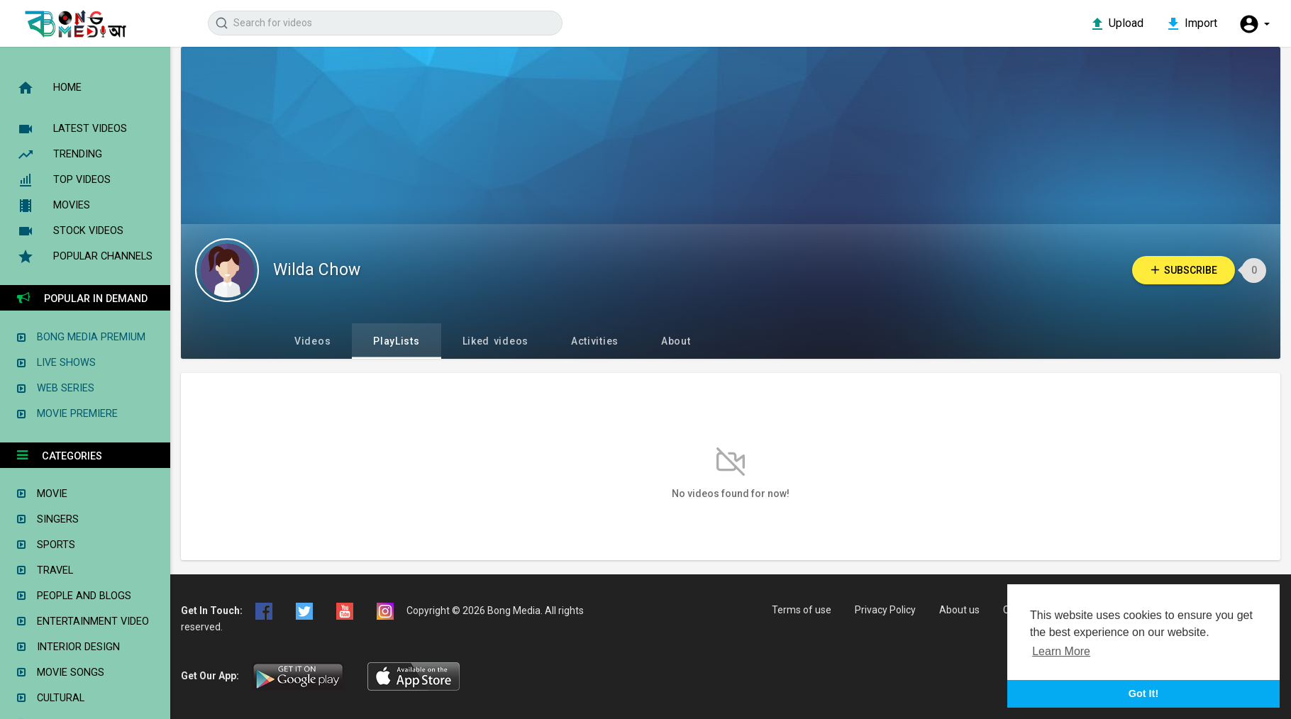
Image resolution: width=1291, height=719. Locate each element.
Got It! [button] (1143, 693)
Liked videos (495, 341)
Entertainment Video (83, 622)
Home (49, 87)
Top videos (64, 180)
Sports (46, 545)
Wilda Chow (316, 269)
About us (959, 609)
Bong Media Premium (81, 337)
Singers (48, 520)
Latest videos (72, 129)
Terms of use (801, 609)
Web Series (55, 388)
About (676, 341)
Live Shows (56, 363)
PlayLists (396, 341)
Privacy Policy (885, 609)
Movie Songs (60, 673)
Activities (595, 341)
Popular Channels (85, 256)
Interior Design (68, 647)
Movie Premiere (67, 414)
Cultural (50, 698)
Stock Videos (70, 231)
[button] (1254, 24)
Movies (53, 205)
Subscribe (1183, 270)
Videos (312, 341)
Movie (42, 494)
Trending (59, 154)
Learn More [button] (1061, 651)
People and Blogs (74, 596)
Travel (45, 571)
